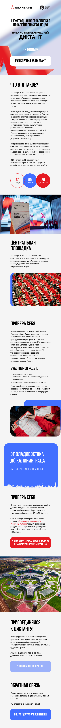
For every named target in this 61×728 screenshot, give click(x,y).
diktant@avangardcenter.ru (30, 714)
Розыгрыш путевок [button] (18, 524)
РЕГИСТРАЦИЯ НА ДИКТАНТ (30, 61)
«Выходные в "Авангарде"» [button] (29, 521)
